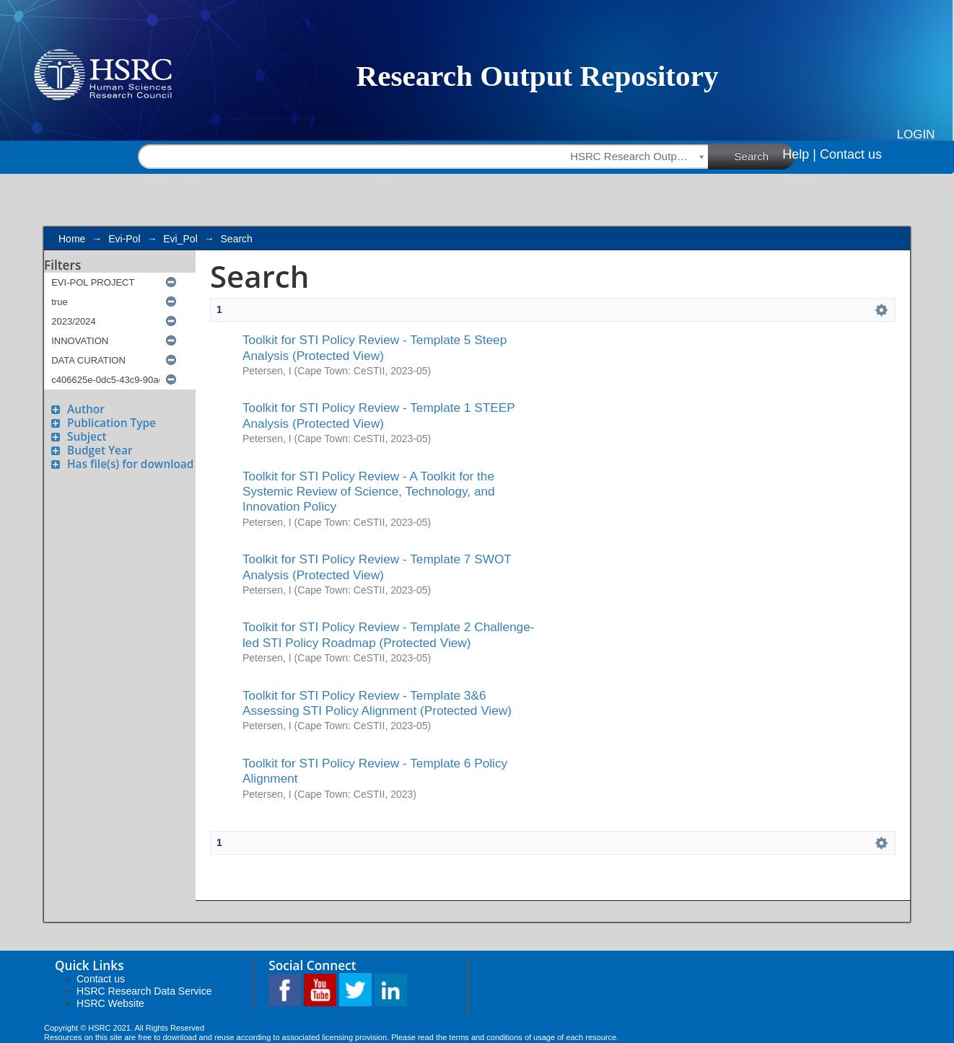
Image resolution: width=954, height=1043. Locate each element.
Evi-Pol (124, 239)
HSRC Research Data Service (144, 991)
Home (71, 239)
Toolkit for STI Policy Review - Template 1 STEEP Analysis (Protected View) (378, 415)
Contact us (851, 154)
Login (916, 134)
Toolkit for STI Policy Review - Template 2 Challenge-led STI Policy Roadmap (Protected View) (388, 634)
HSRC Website (110, 1003)
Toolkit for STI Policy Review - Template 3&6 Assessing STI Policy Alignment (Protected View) (377, 703)
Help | (799, 154)
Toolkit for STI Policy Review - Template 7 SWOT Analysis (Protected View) (377, 566)
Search (765, 156)
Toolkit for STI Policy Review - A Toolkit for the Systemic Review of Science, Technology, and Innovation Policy (368, 491)
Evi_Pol (180, 239)
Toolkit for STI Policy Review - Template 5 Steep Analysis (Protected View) (374, 347)
